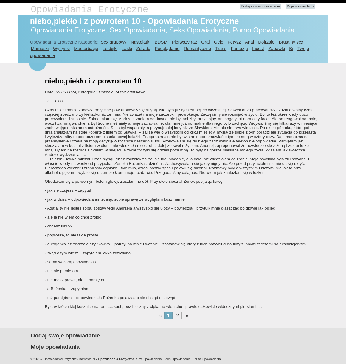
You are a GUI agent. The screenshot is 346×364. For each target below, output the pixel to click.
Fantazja (239, 48)
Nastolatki (140, 41)
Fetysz (234, 41)
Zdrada (143, 48)
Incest (258, 48)
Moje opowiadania (300, 6)
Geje (219, 41)
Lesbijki (110, 48)
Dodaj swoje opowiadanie (260, 6)
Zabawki (276, 48)
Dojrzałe (266, 41)
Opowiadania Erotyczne (89, 9)
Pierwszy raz (184, 41)
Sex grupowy (113, 41)
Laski (127, 48)
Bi (291, 48)
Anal (249, 41)
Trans (220, 48)
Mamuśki (40, 48)
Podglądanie (167, 48)
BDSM (161, 41)
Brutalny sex (291, 41)
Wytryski (61, 48)
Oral (205, 41)
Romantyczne (197, 48)
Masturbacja (86, 48)
